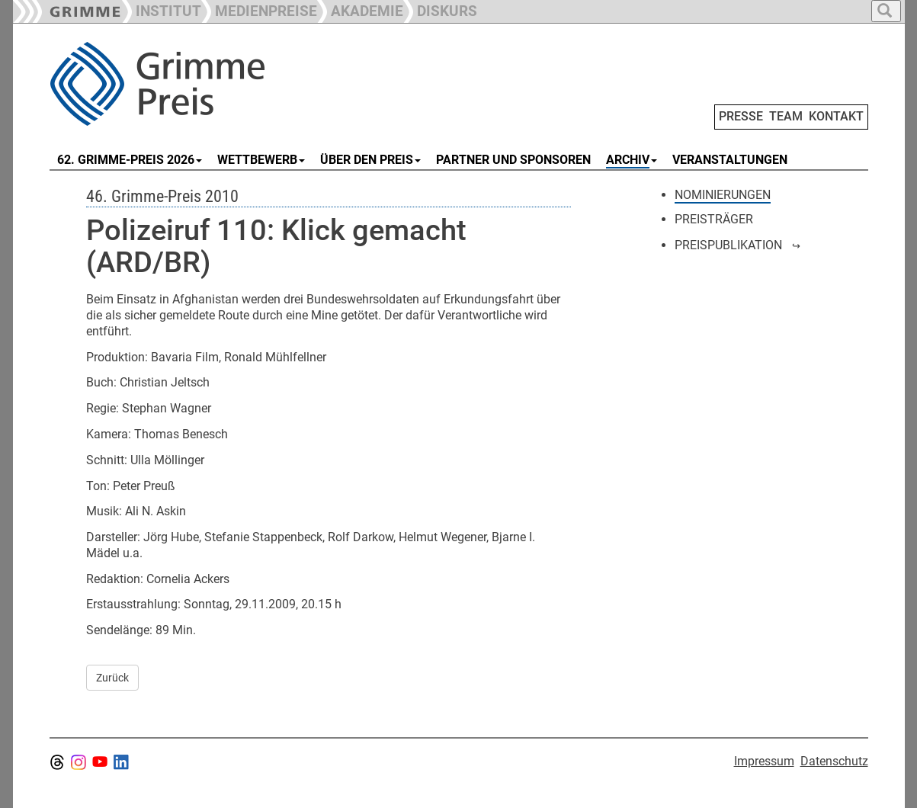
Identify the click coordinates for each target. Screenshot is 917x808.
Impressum (764, 761)
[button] (259, 9)
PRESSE (741, 116)
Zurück (112, 678)
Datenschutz (834, 761)
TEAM (786, 116)
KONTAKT (836, 116)
